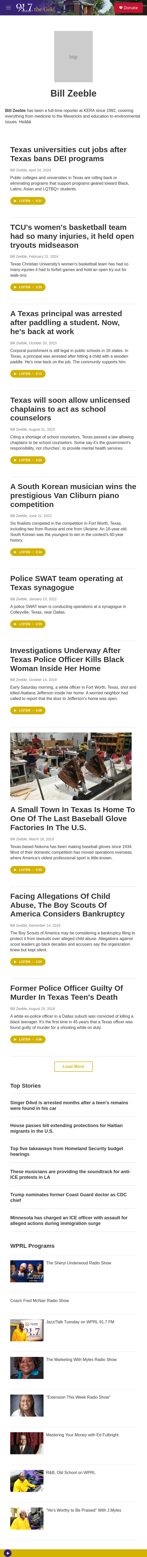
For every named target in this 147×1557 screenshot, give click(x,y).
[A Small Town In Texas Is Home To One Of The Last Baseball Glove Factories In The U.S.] (71, 766)
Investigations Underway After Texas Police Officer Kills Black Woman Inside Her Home (67, 659)
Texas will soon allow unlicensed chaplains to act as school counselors (70, 409)
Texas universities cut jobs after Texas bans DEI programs (68, 154)
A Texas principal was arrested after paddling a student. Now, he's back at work (66, 322)
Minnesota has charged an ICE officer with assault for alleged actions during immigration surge (69, 1220)
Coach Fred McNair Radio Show (39, 1300)
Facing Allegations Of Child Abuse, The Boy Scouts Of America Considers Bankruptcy (67, 905)
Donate (131, 7)
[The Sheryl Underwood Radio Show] (27, 1271)
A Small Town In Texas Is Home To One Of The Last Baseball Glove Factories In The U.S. (72, 818)
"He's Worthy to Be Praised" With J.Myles (83, 1510)
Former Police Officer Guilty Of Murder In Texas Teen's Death (66, 992)
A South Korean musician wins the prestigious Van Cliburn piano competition (73, 495)
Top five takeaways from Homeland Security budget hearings (66, 1151)
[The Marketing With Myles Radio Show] (27, 1368)
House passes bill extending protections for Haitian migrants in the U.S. (66, 1128)
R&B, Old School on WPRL (71, 1472)
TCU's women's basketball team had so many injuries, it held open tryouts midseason (72, 236)
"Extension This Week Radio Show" (78, 1397)
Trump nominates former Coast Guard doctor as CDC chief (68, 1197)
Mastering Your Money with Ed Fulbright (82, 1435)
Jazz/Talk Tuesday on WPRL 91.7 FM (80, 1322)
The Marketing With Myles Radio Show (81, 1359)
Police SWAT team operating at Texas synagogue (66, 583)
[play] (8, 1553)
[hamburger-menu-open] (8, 8)
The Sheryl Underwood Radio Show (78, 1263)
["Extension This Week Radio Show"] (27, 1406)
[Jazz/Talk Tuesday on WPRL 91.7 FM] (27, 1330)
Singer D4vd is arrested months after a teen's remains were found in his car (69, 1105)
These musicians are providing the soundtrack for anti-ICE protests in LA (70, 1174)
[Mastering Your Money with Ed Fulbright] (27, 1443)
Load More (73, 1066)
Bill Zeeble (18, 170)
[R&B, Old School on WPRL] (27, 1481)
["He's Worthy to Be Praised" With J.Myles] (27, 1519)
